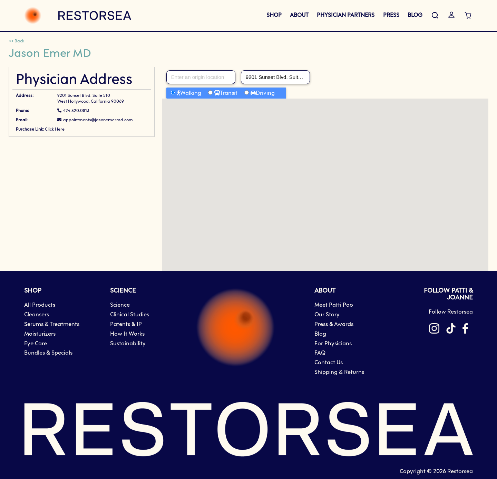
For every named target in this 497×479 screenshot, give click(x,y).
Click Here (55, 130)
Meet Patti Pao (333, 305)
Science (120, 305)
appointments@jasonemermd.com (98, 120)
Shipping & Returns (339, 372)
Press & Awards (333, 324)
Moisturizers (40, 334)
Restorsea (460, 471)
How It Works (127, 334)
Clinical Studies (129, 314)
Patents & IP (126, 324)
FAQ (319, 353)
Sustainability (128, 343)
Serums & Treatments (51, 324)
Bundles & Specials (48, 353)
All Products (39, 305)
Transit (228, 93)
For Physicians (333, 343)
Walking (190, 93)
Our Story (327, 314)
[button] (325, 178)
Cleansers (36, 314)
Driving (265, 93)
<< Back (16, 41)
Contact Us (328, 362)
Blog (320, 334)
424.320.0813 (76, 111)
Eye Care (35, 343)
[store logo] (77, 15)
